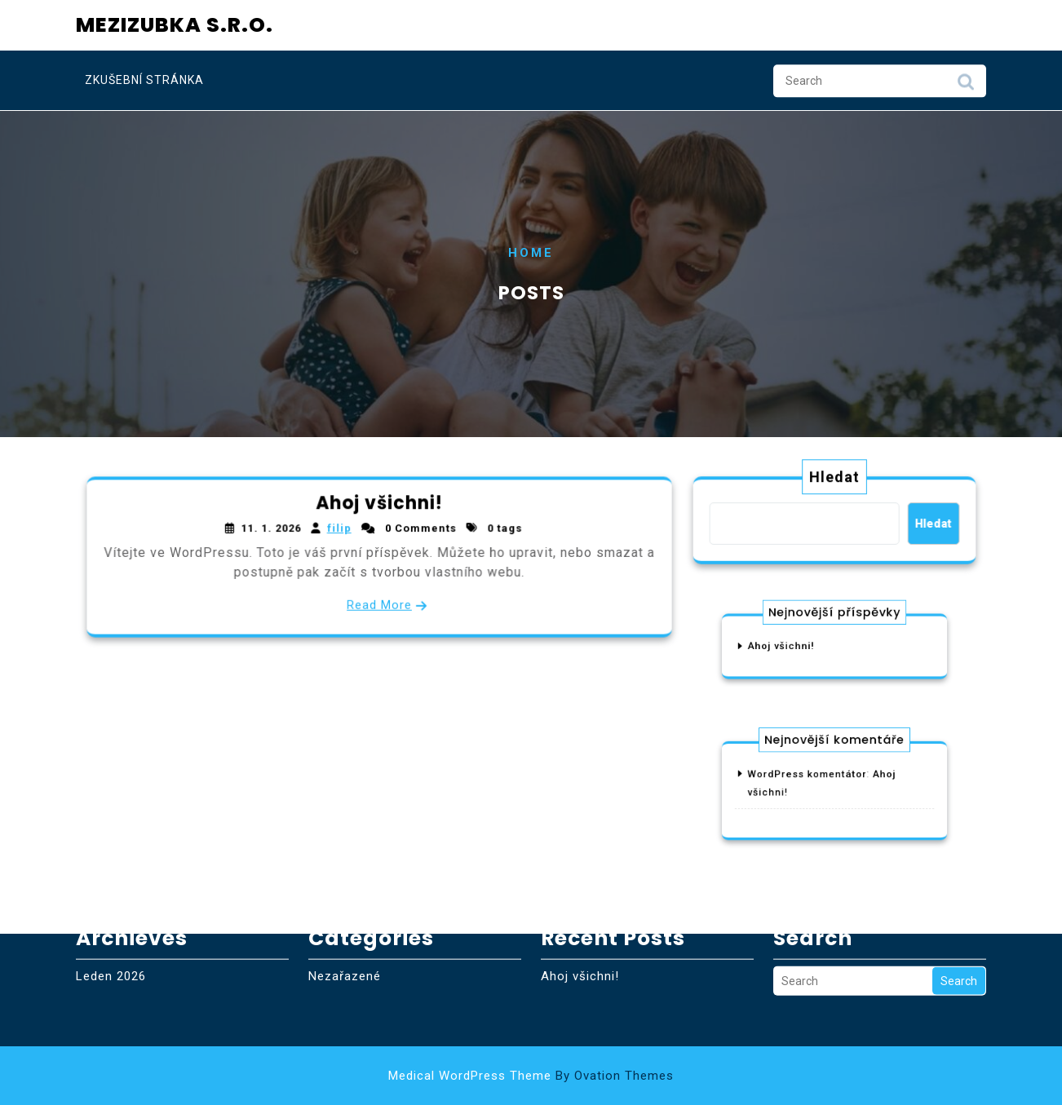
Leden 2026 (111, 958)
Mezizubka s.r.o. (174, 21)
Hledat (835, 478)
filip (340, 530)
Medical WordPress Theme (531, 1075)
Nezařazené (344, 958)
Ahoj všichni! (379, 504)
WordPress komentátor (813, 777)
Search (966, 85)
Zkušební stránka (144, 79)
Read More (379, 604)
